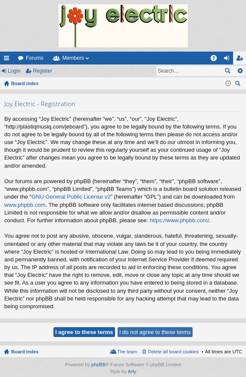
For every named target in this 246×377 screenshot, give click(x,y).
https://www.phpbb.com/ (179, 220)
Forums (35, 58)
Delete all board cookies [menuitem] (173, 351)
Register (42, 71)
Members (73, 58)
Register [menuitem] (241, 59)
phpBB (98, 364)
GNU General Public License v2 (71, 196)
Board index (25, 351)
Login (14, 71)
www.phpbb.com (24, 205)
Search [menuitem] (238, 84)
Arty (132, 371)
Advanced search (240, 71)
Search (227, 71)
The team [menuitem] (127, 351)
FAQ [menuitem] (216, 59)
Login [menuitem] (228, 59)
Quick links (8, 59)
